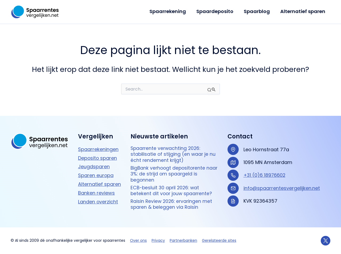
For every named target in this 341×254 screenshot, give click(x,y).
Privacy (158, 240)
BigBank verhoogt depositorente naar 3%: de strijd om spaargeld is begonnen (171, 172)
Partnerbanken (183, 240)
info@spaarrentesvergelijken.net (281, 185)
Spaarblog (258, 11)
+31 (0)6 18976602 (264, 173)
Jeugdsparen (94, 164)
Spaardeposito (216, 11)
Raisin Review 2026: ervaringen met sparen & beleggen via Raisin (172, 204)
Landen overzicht (98, 199)
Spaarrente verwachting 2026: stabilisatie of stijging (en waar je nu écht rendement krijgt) (174, 152)
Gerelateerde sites (219, 240)
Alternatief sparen (303, 11)
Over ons (138, 240)
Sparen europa (96, 173)
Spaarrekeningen (98, 147)
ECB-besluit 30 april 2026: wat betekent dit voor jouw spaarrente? (172, 190)
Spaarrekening (170, 11)
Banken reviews (96, 190)
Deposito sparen (97, 155)
